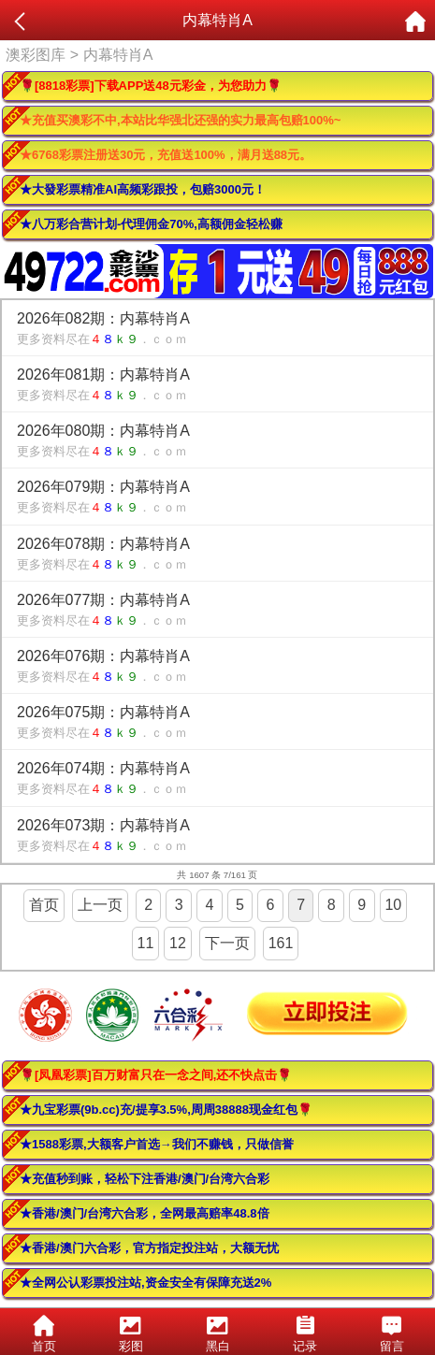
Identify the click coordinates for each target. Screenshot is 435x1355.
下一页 (227, 943)
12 (177, 943)
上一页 (100, 905)
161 (281, 943)
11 (146, 943)
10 (392, 905)
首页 (44, 905)
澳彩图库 (35, 55)
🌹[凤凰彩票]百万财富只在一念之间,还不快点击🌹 (156, 1075)
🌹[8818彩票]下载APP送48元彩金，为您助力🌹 (151, 86)
